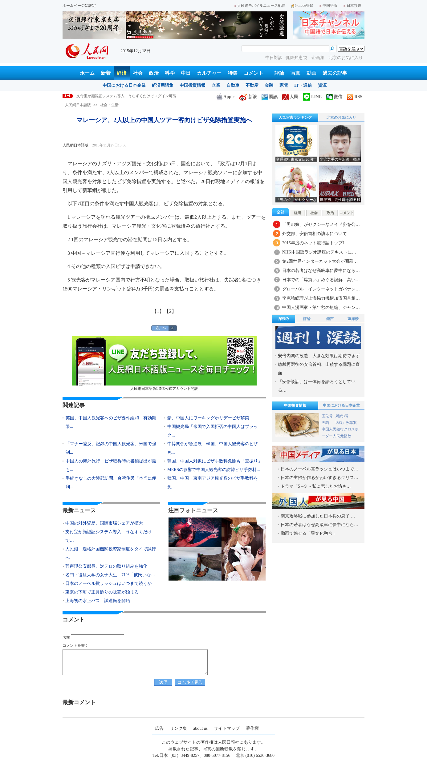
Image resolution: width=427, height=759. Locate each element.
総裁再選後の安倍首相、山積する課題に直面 (319, 368)
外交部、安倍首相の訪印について (314, 233)
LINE (312, 96)
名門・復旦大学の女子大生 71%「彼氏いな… (110, 575)
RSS (354, 96)
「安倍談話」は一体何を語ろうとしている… (317, 386)
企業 (216, 85)
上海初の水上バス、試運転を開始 (97, 600)
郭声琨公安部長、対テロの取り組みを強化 (106, 566)
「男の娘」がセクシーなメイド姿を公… (321, 224)
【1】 (158, 311)
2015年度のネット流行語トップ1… (315, 243)
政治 (154, 73)
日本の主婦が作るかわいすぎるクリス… (319, 477)
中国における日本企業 (124, 85)
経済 (122, 73)
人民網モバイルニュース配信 (259, 5)
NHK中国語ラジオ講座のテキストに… (319, 252)
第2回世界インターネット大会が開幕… (320, 261)
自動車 (232, 85)
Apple (225, 96)
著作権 (252, 728)
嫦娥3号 (342, 416)
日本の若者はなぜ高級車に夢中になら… (321, 270)
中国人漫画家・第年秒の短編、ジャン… (321, 307)
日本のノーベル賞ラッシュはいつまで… (319, 469)
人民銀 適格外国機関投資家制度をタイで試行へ (110, 553)
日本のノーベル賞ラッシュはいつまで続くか (108, 583)
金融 (269, 85)
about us (200, 728)
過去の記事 (335, 73)
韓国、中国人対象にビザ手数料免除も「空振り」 (214, 461)
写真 (295, 73)
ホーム (87, 73)
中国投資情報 (192, 85)
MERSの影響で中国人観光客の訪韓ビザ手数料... (213, 469)
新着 (106, 73)
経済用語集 (162, 85)
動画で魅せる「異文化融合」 (309, 533)
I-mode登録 (302, 5)
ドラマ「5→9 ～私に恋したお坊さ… (316, 486)
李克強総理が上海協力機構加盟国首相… (321, 298)
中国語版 (328, 5)
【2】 (170, 311)
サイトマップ (227, 728)
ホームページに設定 (79, 5)
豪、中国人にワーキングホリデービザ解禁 (208, 418)
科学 (170, 73)
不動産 (252, 85)
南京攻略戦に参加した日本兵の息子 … (318, 516)
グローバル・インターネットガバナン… (321, 289)
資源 (322, 85)
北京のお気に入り (345, 57)
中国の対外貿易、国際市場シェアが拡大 (109, 96)
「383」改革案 (345, 423)
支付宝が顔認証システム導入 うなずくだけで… (108, 536)
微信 (334, 96)
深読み (283, 319)
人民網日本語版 (78, 105)
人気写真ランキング (295, 117)
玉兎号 (327, 416)
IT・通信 (303, 85)
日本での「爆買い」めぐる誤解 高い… (321, 280)
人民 (290, 96)
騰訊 (270, 96)
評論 (279, 73)
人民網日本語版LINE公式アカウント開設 (164, 363)
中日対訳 (274, 57)
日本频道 (352, 5)
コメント (253, 73)
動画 (311, 73)
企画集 (318, 57)
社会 (138, 73)
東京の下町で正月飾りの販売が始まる (102, 592)
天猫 (326, 423)
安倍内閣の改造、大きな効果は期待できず (319, 356)
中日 (186, 73)
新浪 (248, 96)
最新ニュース (79, 510)
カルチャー (209, 73)
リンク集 (178, 728)
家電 (283, 85)
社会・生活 (109, 105)
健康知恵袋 (297, 57)
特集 (233, 73)
